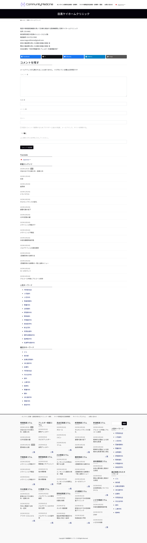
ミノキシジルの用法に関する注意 (64, 463)
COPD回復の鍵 (25, 217)
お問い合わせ (93, 416)
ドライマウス (24, 194)
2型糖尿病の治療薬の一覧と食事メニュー (34, 263)
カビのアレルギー (44, 439)
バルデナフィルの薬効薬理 (29, 248)
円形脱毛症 (28, 290)
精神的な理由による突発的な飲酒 (101, 440)
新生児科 (27, 327)
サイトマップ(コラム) (79, 416)
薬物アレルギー (43, 432)
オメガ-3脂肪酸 (62, 508)
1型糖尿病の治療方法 (27, 255)
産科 (25, 378)
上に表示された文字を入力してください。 (34, 138)
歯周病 (22, 186)
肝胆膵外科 (28, 312)
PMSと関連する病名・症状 (26, 507)
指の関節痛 (42, 471)
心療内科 (27, 382)
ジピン (59, 437)
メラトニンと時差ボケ (28, 225)
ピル (25, 352)
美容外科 (27, 405)
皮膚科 (26, 367)
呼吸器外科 (28, 320)
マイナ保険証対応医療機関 (62, 416)
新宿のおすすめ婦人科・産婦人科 (27, 497)
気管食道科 (28, 331)
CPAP (95, 514)
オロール (60, 430)
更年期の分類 (24, 447)
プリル (59, 445)
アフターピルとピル (27, 516)
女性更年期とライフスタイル (101, 489)
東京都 (26, 356)
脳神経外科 (28, 339)
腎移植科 (27, 316)
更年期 (33, 444)
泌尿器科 (27, 308)
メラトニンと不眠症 (27, 232)
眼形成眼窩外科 (29, 335)
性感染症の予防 (80, 518)
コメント (24, 74)
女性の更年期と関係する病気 (101, 469)
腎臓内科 (27, 305)
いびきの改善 (97, 522)
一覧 (33, 452)
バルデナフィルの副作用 (46, 517)
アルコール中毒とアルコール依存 (31, 278)
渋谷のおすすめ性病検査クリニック (82, 499)
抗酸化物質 (60, 500)
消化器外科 (28, 363)
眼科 (25, 393)
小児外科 (27, 297)
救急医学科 (28, 324)
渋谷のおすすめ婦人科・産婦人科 (31, 171)
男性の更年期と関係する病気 (101, 479)
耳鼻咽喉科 (28, 301)
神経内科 (27, 401)
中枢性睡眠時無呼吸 (27, 240)
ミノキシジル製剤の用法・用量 (64, 473)
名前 (22, 100)
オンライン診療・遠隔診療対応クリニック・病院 (36, 416)
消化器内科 (28, 397)
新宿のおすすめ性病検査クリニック (82, 509)
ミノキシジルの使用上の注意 (64, 482)
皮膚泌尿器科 (28, 359)
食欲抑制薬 (79, 447)
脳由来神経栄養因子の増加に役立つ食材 (64, 517)
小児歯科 (27, 293)
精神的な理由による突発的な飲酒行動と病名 (101, 450)
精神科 (26, 386)
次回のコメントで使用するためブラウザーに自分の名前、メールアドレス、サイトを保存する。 (55, 127)
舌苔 (21, 179)
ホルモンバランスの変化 (28, 202)
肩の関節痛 (42, 479)
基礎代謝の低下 (25, 209)
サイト (22, 118)
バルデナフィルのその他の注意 (46, 507)
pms (32, 168)
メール (23, 109)
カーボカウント (25, 271)
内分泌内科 (28, 374)
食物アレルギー (43, 447)
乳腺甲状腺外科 (29, 342)
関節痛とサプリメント (46, 464)
